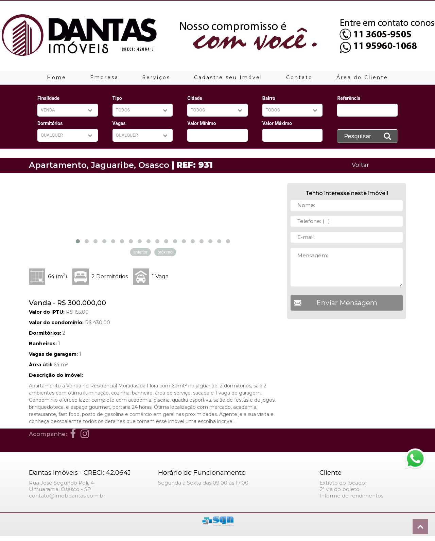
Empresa (104, 77)
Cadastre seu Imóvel (228, 77)
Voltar (360, 164)
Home (56, 77)
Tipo (117, 98)
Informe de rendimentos (351, 495)
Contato (299, 77)
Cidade (194, 98)
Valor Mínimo (201, 123)
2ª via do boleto (339, 489)
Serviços (156, 77)
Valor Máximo (277, 123)
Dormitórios (50, 123)
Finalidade (48, 98)
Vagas (119, 123)
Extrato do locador (343, 482)
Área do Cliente (362, 77)
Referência (348, 98)
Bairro (268, 98)
